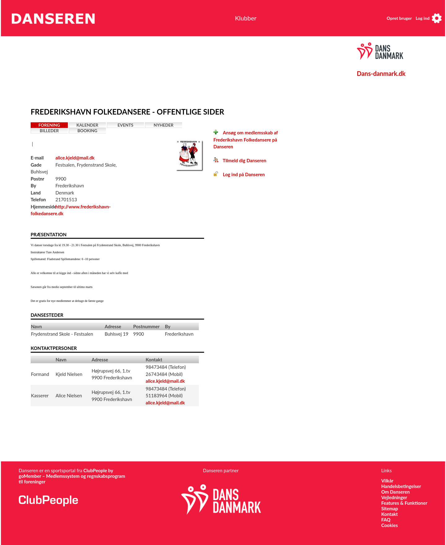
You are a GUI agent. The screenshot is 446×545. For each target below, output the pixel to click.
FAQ (386, 519)
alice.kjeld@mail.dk (74, 157)
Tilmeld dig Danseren (239, 160)
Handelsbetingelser (401, 486)
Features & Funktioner (404, 503)
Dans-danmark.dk (381, 73)
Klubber (245, 18)
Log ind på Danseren (239, 174)
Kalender (87, 125)
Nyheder (163, 125)
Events (125, 125)
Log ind (423, 18)
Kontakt (389, 514)
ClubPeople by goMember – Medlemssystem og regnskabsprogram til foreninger (72, 476)
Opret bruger (399, 18)
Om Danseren (395, 492)
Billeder (49, 130)
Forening (49, 125)
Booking (87, 130)
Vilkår (387, 480)
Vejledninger (394, 497)
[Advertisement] (175, 70)
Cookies (389, 525)
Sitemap (389, 508)
